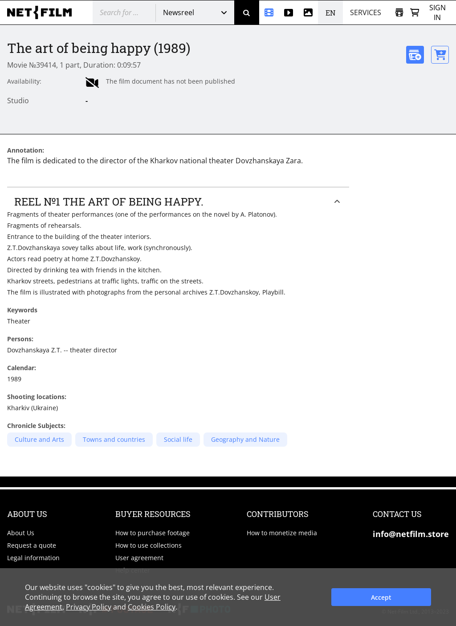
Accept (381, 597)
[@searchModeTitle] (121, 12)
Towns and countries (114, 439)
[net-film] (42, 12)
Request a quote (31, 545)
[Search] (246, 12)
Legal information (33, 557)
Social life (178, 439)
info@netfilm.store (411, 534)
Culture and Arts (39, 439)
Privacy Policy (88, 607)
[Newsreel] (269, 12)
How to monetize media (282, 533)
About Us (20, 533)
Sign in (437, 12)
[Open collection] (399, 12)
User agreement (139, 557)
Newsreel (178, 12)
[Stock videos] (288, 12)
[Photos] (308, 12)
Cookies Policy (151, 607)
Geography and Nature (245, 439)
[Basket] (414, 12)
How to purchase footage (152, 533)
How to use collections (148, 545)
